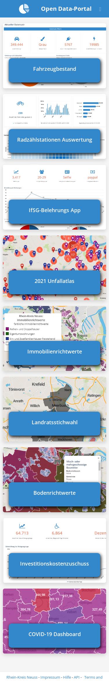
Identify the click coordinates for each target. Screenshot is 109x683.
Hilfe (67, 677)
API (77, 677)
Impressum (50, 677)
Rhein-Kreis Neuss (21, 677)
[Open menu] (100, 8)
